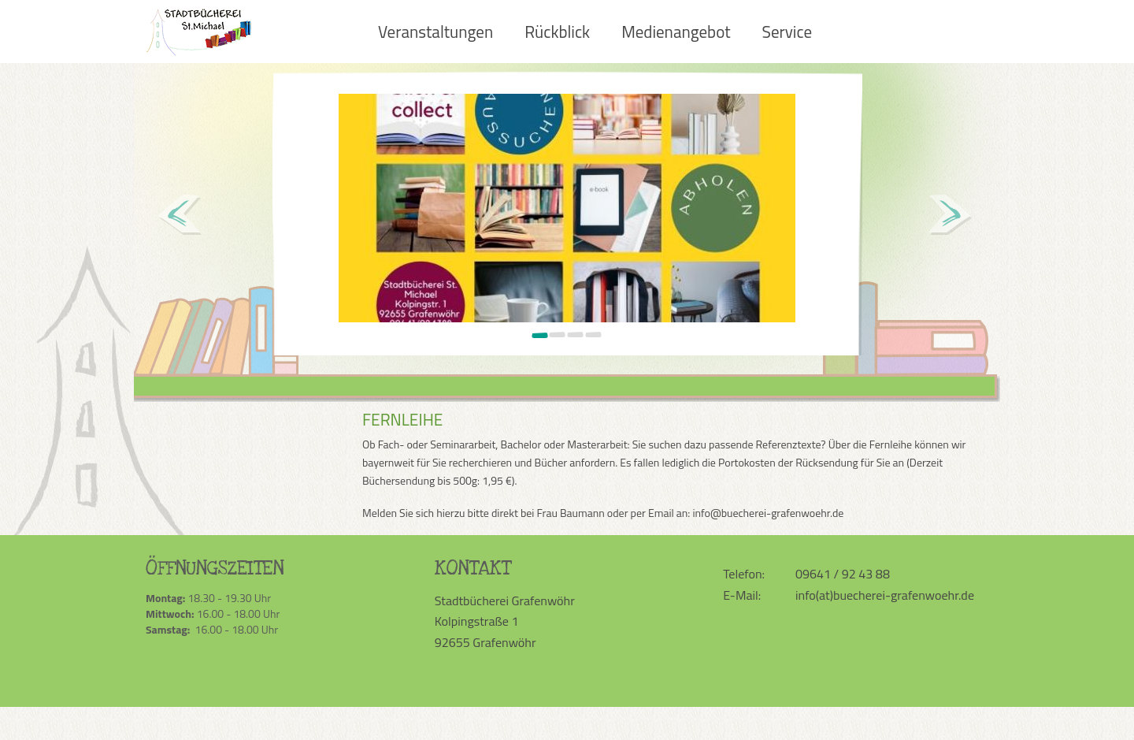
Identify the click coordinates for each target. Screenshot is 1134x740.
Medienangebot (675, 31)
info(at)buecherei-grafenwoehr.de (884, 595)
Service (787, 31)
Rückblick (557, 31)
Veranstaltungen (435, 31)
